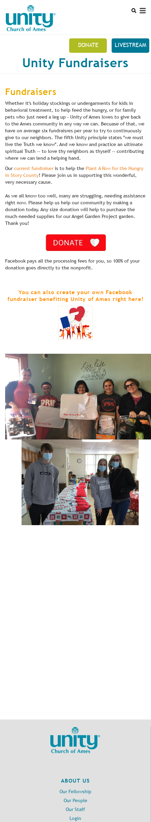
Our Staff (75, 809)
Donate (88, 44)
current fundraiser (33, 168)
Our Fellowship (75, 792)
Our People (75, 800)
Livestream (130, 44)
